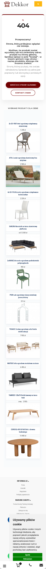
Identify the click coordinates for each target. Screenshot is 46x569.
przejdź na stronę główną (23, 55)
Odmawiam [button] (27, 559)
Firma (23, 485)
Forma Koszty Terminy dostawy (23, 504)
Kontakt (23, 488)
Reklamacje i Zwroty (23, 514)
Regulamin (23, 491)
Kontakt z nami (23, 93)
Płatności (23, 507)
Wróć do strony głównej (23, 85)
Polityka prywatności (23, 495)
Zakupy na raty (23, 510)
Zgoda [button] (27, 555)
